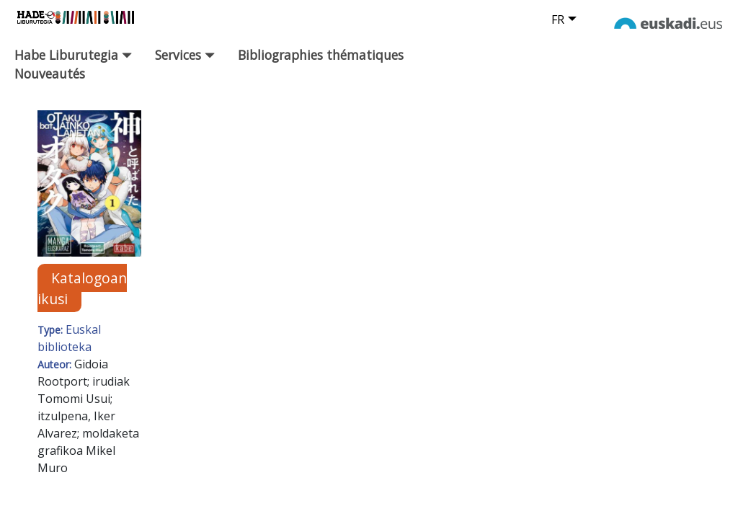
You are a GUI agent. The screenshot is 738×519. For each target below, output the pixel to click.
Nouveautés (49, 73)
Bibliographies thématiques (321, 54)
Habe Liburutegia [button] (73, 54)
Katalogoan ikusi (82, 288)
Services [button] (185, 54)
